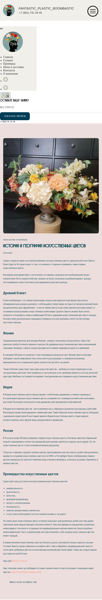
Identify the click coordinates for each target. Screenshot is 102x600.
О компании (10, 73)
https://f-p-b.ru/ (19, 561)
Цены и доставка (13, 67)
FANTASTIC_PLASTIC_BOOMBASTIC (46, 8)
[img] (9, 10)
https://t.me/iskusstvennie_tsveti (26, 572)
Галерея (8, 60)
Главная (8, 57)
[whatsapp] (5, 89)
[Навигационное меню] (3, 23)
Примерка (9, 63)
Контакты (9, 70)
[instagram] (5, 81)
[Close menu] (1, 28)
